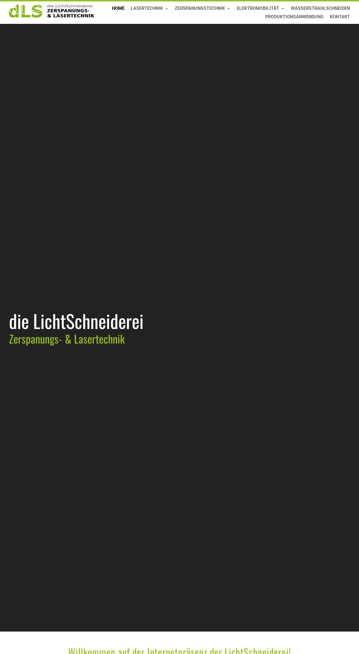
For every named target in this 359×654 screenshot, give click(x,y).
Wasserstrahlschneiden (320, 8)
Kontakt (340, 17)
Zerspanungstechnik (200, 8)
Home (118, 8)
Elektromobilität (258, 8)
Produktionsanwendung (294, 17)
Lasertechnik (147, 8)
